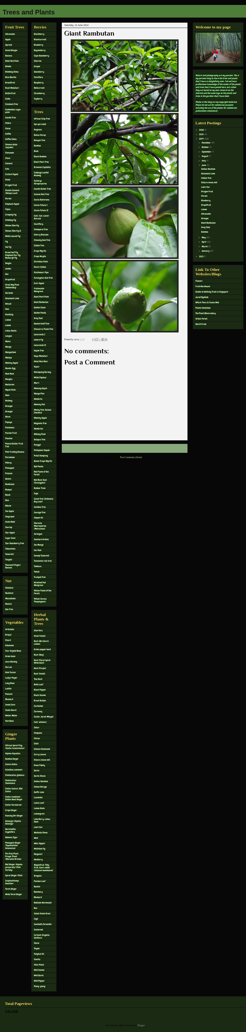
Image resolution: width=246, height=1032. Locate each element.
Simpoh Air (38, 517)
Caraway (38, 711)
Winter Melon (11, 715)
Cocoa (7, 128)
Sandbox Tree (40, 506)
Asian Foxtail (39, 635)
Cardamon (38, 705)
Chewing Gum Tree (42, 240)
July (204, 160)
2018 (201, 129)
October (205, 147)
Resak (7, 494)
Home (125, 448)
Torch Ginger (11, 888)
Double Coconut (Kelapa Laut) (12, 192)
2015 (201, 134)
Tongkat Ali (39, 953)
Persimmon (10, 457)
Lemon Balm (39, 808)
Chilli (36, 743)
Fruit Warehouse (202, 286)
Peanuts (8, 693)
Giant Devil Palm (41, 296)
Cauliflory (38, 223)
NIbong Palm (40, 434)
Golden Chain (40, 307)
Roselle (37, 886)
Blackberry (39, 34)
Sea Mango (38, 544)
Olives (7, 416)
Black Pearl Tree (41, 161)
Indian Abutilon (41, 781)
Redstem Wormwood (42, 902)
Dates (7, 179)
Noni (7, 395)
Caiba (7, 98)
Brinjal (8, 634)
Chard (8, 640)
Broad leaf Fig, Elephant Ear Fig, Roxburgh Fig (13, 255)
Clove (7, 158)
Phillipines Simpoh (42, 450)
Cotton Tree (39, 245)
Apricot (8, 44)
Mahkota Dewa (41, 832)
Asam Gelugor (11, 50)
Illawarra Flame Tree (43, 329)
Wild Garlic (39, 975)
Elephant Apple (12, 203)
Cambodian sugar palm (13, 111)
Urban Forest (201, 318)
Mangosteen (10, 352)
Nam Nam (9, 373)
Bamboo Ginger (12, 758)
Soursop (8, 527)
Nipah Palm (10, 389)
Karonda (9, 292)
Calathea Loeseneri (13, 769)
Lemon (8, 319)
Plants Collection (203, 307)
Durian (8, 198)
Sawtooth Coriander (43, 924)
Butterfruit (10, 93)
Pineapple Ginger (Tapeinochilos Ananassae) (12, 845)
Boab (36, 151)
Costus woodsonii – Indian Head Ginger (13, 798)
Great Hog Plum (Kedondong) (12, 286)
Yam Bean (9, 720)
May (204, 237)
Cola (7, 168)
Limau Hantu (11, 330)
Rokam (8, 505)
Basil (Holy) (39, 654)
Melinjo (8, 357)
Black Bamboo (40, 156)
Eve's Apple (39, 283)
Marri (36, 382)
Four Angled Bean (13, 650)
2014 (201, 138)
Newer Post (70, 448)
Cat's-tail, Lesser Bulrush (41, 217)
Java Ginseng (11, 661)
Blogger (141, 1025)
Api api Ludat (40, 124)
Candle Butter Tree (42, 188)
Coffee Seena (11, 139)
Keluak (8, 303)
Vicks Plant (39, 964)
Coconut (8, 163)
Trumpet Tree (40, 577)
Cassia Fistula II (41, 210)
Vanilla (37, 959)
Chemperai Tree (41, 229)
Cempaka (38, 732)
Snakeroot (38, 929)
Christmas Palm (41, 261)
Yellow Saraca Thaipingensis (40, 600)
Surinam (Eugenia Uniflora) (42, 936)
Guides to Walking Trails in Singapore (211, 291)
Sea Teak (37, 550)
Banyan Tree (39, 140)
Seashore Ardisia (41, 539)
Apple (7, 39)
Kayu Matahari (41, 355)
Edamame (9, 645)
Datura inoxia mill (42, 759)
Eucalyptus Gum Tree (43, 277)
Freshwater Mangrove (39, 290)
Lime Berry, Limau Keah (42, 820)
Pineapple (9, 467)
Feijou (7, 209)
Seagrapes (9, 516)
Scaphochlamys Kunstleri (12, 882)
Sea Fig (8, 246)
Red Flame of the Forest (41, 473)
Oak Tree (9, 609)
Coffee (8, 133)
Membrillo (38, 428)
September (207, 151)
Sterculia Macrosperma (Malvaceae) (40, 526)
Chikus (8, 122)
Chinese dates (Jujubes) (11, 146)
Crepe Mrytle (40, 256)
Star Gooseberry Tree (14, 543)
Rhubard (9, 699)
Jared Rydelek (201, 297)
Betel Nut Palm (12, 60)
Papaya (8, 422)
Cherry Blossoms (41, 234)
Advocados (10, 34)
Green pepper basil (42, 649)
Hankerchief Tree (41, 323)
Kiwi (7, 308)
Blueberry (38, 44)
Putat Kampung (41, 455)
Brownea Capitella (42, 167)
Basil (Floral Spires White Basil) (42, 661)
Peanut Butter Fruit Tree (14, 445)
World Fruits (200, 324)
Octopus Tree (39, 439)
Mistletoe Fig (39, 848)
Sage (36, 918)
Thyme (37, 948)
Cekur (36, 727)
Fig (6, 241)
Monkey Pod (39, 404)
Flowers (199, 280)
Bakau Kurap (40, 134)
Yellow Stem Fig (12, 225)
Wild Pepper (39, 980)
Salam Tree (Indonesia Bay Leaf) (43, 500)
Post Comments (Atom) (131, 457)
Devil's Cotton (40, 266)
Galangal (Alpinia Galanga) (13, 822)
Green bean (10, 656)
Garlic (36, 770)
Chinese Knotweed (42, 748)
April (204, 241)
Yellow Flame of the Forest (42, 592)
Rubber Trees (40, 488)
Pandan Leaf (39, 881)
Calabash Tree (11, 104)
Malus (8, 341)
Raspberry (38, 82)
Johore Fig (38, 339)
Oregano (37, 875)
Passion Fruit (11, 432)
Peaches (8, 438)
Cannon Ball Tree (41, 194)
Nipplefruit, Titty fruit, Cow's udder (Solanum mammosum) (43, 867)
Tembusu (37, 566)
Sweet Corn (10, 704)
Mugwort (38, 854)
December (206, 142)
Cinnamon (9, 152)
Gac (7, 274)
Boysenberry (39, 50)
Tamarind (9, 554)
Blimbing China (12, 71)
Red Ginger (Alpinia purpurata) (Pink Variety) (13, 867)
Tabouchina (10, 548)
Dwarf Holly (39, 765)
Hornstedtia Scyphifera (10, 830)
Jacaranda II (40, 345)
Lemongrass (39, 813)
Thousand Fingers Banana (13, 566)
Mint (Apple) (39, 843)
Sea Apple (9, 511)
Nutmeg (8, 400)
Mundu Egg (10, 368)
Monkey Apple (11, 362)
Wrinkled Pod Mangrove (40, 584)
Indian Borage (40, 786)
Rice (7, 500)
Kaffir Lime (39, 792)
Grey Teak (38, 318)
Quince (8, 478)
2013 (201, 256)
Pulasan (8, 473)
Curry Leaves (40, 754)
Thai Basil (38, 679)
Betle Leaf (38, 684)
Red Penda (38, 466)
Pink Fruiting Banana (14, 451)
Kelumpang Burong (42, 372)
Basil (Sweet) (39, 673)
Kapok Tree (39, 350)
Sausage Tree (39, 512)
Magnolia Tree (40, 423)
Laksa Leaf (39, 802)
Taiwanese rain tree (43, 560)
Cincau (37, 738)
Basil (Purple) (40, 668)
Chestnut (9, 587)
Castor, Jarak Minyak (43, 716)
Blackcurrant (40, 39)
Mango (8, 346)
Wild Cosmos (39, 969)
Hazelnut (9, 593)
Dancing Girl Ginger (14, 815)
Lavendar (38, 797)
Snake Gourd (10, 710)
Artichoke (9, 629)
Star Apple (10, 532)
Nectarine (9, 384)
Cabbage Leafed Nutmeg (41, 174)
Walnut (8, 603)
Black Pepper (40, 689)
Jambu (8, 268)
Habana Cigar (11, 837)
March (205, 246)
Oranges (9, 406)
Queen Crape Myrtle (43, 461)
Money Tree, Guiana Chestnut (42, 411)
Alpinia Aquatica (12, 753)
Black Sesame (40, 695)
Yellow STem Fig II (13, 230)
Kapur (37, 366)
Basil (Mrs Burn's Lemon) (41, 642)
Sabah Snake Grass (42, 913)
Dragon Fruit (11, 185)
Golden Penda (40, 312)
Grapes (37, 66)
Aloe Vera (38, 630)
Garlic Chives (40, 775)
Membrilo (38, 398)
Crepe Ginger (11, 810)
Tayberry (38, 98)
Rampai (8, 489)
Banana (8, 55)
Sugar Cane (10, 538)
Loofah (8, 688)
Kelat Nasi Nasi (41, 361)
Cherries (37, 60)
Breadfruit (10, 82)
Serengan (38, 533)
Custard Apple (11, 174)
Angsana (38, 129)
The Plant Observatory (205, 313)
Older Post (179, 448)
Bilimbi (8, 66)
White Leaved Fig (12, 236)
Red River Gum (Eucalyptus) (40, 481)
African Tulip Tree (42, 118)
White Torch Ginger (13, 894)
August (205, 156)
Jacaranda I (39, 334)
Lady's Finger (11, 677)
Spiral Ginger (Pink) (14, 875)
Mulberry (38, 859)
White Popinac (40, 377)
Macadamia (10, 598)
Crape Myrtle (40, 250)
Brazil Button (40, 700)
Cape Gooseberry (41, 55)
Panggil (37, 444)
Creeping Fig (10, 214)
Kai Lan (8, 667)
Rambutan (9, 484)
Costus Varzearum (13, 804)
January (206, 250)
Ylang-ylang (39, 986)
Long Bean (10, 683)
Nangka (8, 379)
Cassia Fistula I (40, 205)
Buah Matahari (12, 87)
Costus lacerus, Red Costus (13, 790)
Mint (36, 837)
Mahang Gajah (40, 388)
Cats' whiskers (40, 722)
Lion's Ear (38, 827)
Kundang (9, 314)
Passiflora (38, 77)
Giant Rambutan (41, 302)
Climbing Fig (10, 220)
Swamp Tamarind (41, 555)
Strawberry (39, 93)
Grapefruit (10, 279)
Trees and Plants (29, 12)
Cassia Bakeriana (41, 199)
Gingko (8, 263)
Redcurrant (39, 87)
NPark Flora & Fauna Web (207, 302)
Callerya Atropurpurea (40, 182)
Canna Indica (11, 764)
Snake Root (10, 521)
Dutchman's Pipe (41, 272)
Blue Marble (10, 77)
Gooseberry (39, 71)
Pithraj (8, 462)
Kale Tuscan (10, 672)
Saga (36, 493)
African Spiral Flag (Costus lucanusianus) (15, 747)
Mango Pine (39, 393)
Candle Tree (10, 117)
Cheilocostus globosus (14, 775)
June (204, 165)
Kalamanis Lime (12, 298)
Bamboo (37, 145)
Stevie (36, 943)
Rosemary (38, 891)
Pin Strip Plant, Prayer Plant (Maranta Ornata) (13, 856)
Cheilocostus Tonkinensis (10, 782)
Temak (37, 571)
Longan (8, 335)
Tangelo (8, 559)
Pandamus (9, 427)
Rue (35, 908)
